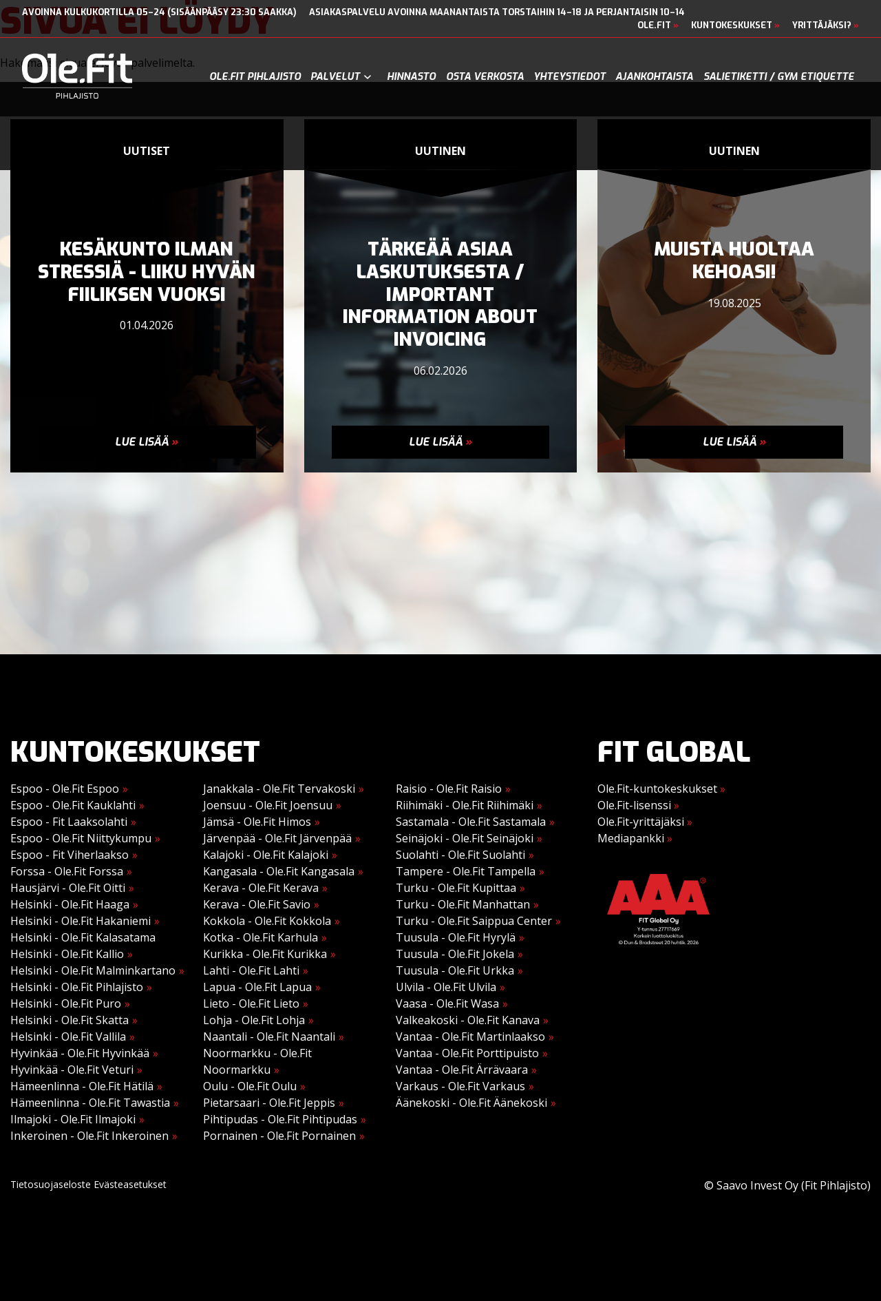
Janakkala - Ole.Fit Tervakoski (279, 788)
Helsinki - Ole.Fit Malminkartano (93, 970)
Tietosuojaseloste (50, 1184)
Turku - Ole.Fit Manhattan (463, 904)
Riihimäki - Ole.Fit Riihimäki (464, 805)
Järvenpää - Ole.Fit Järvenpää (277, 838)
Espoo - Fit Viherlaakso (69, 854)
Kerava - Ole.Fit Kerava (261, 887)
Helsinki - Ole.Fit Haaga (69, 904)
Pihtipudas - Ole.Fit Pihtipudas (280, 1119)
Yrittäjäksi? (825, 25)
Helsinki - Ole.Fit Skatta (69, 1020)
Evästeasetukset (130, 1184)
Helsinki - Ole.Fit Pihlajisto (76, 987)
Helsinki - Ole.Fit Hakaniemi (80, 920)
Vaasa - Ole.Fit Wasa (447, 1003)
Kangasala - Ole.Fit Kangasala (278, 871)
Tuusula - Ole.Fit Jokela (455, 953)
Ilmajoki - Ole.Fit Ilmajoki (73, 1119)
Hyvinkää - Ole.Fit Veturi (72, 1069)
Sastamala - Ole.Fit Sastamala (471, 821)
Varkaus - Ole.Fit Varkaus (460, 1086)
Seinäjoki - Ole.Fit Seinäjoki (464, 838)
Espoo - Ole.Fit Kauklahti (73, 805)
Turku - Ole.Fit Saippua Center (474, 920)
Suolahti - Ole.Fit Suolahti (460, 854)
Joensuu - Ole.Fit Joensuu (267, 805)
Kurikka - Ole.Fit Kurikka (265, 953)
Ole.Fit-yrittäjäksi (644, 821)
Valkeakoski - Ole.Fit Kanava (468, 1020)
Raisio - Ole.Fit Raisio (449, 788)
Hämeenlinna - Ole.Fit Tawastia (90, 1102)
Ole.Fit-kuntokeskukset (661, 788)
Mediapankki (634, 838)
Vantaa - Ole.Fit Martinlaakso (470, 1036)
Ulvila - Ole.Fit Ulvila (446, 987)
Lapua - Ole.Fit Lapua (257, 987)
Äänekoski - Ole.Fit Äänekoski (471, 1102)
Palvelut (335, 76)
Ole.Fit (658, 25)
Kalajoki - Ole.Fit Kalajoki (265, 854)
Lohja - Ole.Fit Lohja (254, 1020)
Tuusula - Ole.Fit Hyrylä (456, 937)
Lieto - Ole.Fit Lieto (251, 1003)
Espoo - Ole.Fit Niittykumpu (80, 838)
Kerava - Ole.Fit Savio (256, 904)
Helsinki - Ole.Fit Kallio (67, 953)
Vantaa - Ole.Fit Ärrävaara (462, 1069)
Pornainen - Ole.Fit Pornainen (279, 1135)
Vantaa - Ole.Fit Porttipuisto (467, 1053)
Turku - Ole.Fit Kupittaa (456, 887)
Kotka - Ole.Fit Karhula (260, 937)
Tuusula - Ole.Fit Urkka (455, 970)
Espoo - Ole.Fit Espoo (64, 788)
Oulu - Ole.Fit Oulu (250, 1086)
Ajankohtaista (654, 76)
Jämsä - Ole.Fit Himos (257, 821)
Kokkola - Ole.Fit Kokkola (267, 920)
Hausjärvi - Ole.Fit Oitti (67, 887)
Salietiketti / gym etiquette (778, 76)
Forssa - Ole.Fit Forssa (66, 871)
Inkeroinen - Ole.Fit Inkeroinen (89, 1135)
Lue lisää (146, 442)
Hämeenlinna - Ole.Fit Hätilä (81, 1086)
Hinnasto (411, 76)
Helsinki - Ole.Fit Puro (65, 1003)
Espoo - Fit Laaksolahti (68, 821)
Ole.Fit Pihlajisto (255, 76)
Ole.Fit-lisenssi (638, 805)
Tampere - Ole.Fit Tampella (465, 871)
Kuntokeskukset (735, 25)
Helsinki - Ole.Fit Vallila (68, 1036)
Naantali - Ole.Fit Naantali (269, 1036)
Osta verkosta (485, 76)
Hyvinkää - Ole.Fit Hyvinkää (79, 1053)
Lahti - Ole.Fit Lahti (251, 970)
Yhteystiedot (569, 76)
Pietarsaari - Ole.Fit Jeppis (269, 1102)
